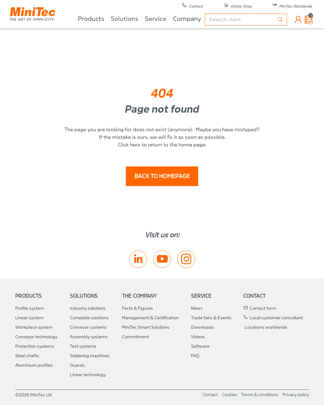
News (197, 308)
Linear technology (88, 374)
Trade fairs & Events (211, 317)
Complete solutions (89, 317)
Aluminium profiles (34, 365)
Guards (77, 365)
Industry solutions (88, 308)
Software (200, 346)
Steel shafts (27, 355)
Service (156, 28)
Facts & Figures (137, 308)
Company (187, 28)
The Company (139, 296)
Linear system (29, 317)
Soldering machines (90, 355)
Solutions (124, 28)
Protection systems (34, 346)
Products (91, 28)
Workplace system (34, 327)
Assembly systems (89, 336)
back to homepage (162, 176)
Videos (198, 336)
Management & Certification (150, 317)
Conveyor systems (88, 327)
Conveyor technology (36, 336)
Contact (254, 296)
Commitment (135, 336)
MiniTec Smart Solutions (145, 327)
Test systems (83, 346)
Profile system (29, 308)
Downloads (202, 327)
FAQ (195, 355)
